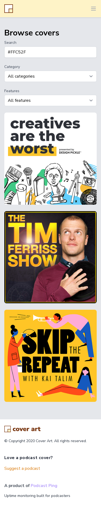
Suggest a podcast (22, 468)
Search (10, 42)
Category (12, 66)
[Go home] (22, 429)
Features (11, 90)
